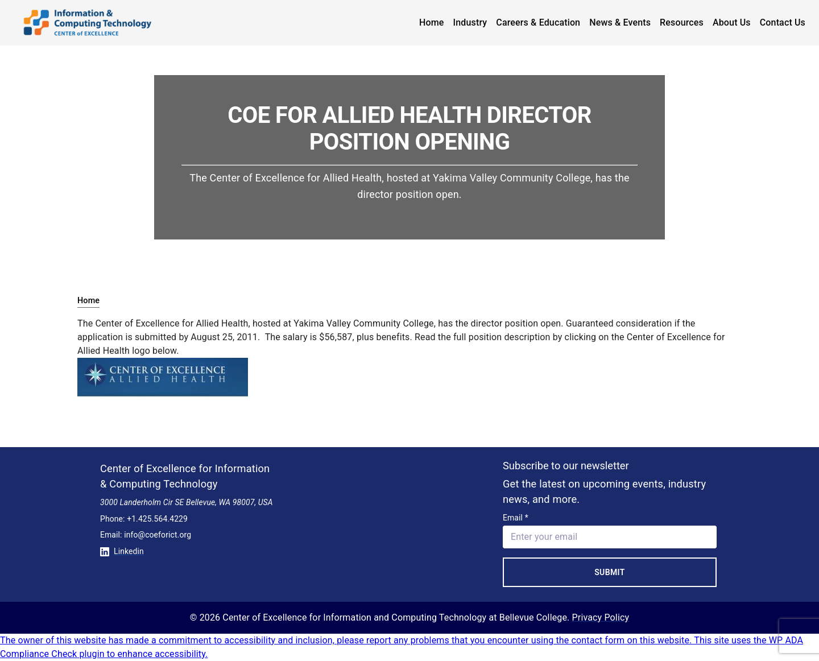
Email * (515, 517)
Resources (682, 22)
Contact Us (782, 22)
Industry (470, 22)
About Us (732, 22)
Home (431, 22)
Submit (609, 572)
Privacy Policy (601, 617)
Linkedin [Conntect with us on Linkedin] (122, 551)
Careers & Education (538, 22)
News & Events (620, 22)
